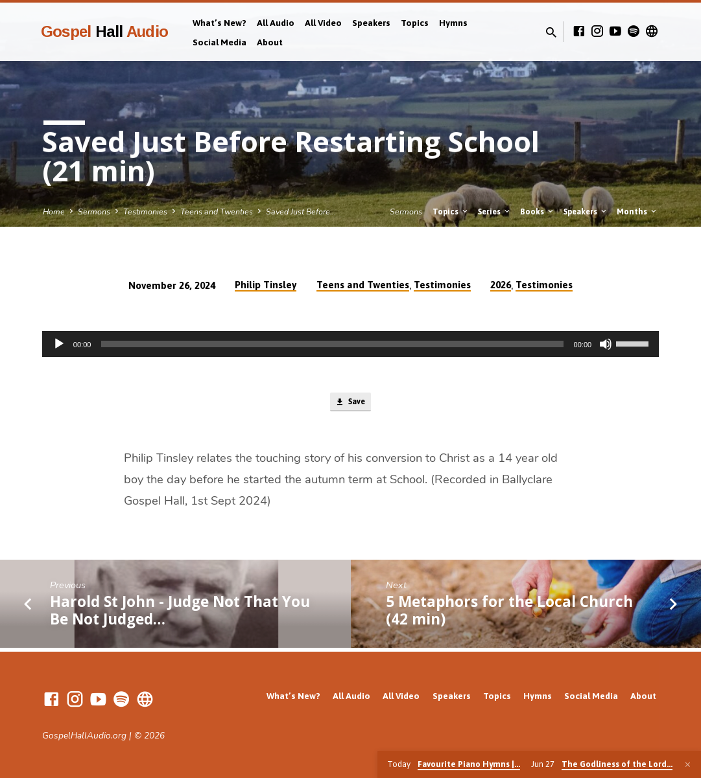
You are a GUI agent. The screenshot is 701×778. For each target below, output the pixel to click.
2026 (500, 284)
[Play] (59, 344)
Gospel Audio (104, 31)
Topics (415, 22)
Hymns (453, 22)
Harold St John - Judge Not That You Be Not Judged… (180, 614)
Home (54, 211)
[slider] (332, 344)
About (270, 42)
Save (350, 404)
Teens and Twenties (216, 211)
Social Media (219, 42)
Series (495, 211)
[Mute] (605, 344)
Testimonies (145, 211)
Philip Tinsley (265, 284)
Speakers (371, 22)
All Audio (275, 22)
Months (637, 211)
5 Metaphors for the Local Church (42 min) (509, 614)
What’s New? (219, 22)
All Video (323, 22)
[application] (350, 344)
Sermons (94, 211)
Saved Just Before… (301, 211)
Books (537, 211)
